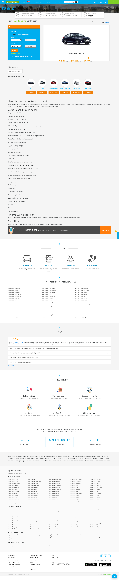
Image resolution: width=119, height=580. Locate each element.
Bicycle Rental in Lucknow (55, 541)
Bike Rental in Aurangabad (76, 483)
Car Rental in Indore (33, 521)
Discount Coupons (35, 569)
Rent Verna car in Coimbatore (48, 292)
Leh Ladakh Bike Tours (13, 549)
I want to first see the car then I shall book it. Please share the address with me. (34, 348)
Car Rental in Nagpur (74, 525)
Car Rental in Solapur (95, 529)
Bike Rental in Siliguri (74, 503)
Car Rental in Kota (53, 523)
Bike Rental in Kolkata (54, 495)
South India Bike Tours (74, 551)
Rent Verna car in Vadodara (14, 318)
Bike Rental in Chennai (95, 485)
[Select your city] (113, 2)
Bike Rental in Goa (74, 489)
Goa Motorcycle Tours (53, 551)
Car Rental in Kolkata (33, 523)
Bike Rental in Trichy (74, 505)
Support (32, 571)
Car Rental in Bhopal (12, 515)
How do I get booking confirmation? (21, 362)
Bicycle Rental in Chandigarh (35, 539)
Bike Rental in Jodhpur (75, 493)
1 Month (32, 56)
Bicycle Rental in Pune (13, 543)
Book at (13, 31)
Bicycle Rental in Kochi (13, 541)
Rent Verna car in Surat (80, 314)
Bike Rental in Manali (33, 497)
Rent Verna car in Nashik (81, 306)
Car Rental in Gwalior (95, 519)
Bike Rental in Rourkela (33, 503)
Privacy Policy (11, 571)
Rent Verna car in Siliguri (81, 312)
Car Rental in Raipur (33, 529)
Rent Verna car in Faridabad (14, 296)
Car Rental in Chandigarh (55, 515)
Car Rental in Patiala (33, 527)
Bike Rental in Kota (74, 495)
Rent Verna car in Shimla (47, 312)
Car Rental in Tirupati (54, 531)
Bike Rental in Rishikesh (13, 503)
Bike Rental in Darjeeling (54, 487)
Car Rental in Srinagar (13, 531)
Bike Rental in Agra (32, 483)
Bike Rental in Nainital (54, 499)
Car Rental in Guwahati (75, 519)
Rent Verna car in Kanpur (13, 302)
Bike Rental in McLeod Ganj (76, 497)
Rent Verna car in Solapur (14, 314)
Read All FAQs (12, 366)
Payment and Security (14, 566)
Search (14, 50)
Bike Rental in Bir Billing (54, 485)
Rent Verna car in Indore (13, 300)
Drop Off (13, 43)
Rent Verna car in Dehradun (14, 294)
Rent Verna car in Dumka (81, 294)
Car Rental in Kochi (12, 523)
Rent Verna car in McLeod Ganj (82, 304)
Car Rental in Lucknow (75, 523)
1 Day (12, 56)
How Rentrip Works (13, 564)
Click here (106, 22)
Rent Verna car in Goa (80, 296)
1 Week (27, 56)
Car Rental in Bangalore (95, 513)
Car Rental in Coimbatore (96, 515)
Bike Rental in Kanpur (95, 493)
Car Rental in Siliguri (74, 529)
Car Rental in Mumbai (54, 525)
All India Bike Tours (32, 551)
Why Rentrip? (11, 562)
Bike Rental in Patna (12, 501)
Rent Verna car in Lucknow (48, 304)
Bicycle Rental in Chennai (54, 539)
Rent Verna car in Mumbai (14, 306)
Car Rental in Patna (53, 527)
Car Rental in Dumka (74, 517)
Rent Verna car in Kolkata (81, 302)
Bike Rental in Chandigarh (75, 485)
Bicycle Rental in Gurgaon (96, 539)
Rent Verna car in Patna (47, 308)
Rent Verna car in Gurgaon (14, 298)
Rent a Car (16, 477)
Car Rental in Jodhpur (74, 521)
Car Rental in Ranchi (53, 529)
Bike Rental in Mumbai (13, 499)
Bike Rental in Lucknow (13, 497)
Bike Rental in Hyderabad (96, 491)
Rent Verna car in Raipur (47, 310)
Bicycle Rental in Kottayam (34, 541)
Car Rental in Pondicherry (75, 527)
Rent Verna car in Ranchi (81, 310)
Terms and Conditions (14, 569)
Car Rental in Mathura (95, 523)
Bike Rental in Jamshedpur (55, 493)
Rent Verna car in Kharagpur (48, 302)
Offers (54, 2)
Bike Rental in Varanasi (33, 507)
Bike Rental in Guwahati (13, 491)
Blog (32, 2)
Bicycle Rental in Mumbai (75, 541)
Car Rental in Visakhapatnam (55, 533)
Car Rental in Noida (12, 527)
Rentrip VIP (24, 2)
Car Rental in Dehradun (33, 517)
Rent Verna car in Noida (13, 308)
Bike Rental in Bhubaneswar (34, 485)
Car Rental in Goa (32, 519)
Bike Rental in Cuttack (33, 487)
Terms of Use (33, 564)
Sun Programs (107, 578)
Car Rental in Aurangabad (76, 513)
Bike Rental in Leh (94, 495)
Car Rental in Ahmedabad (34, 513)
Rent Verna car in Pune (13, 310)
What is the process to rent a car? (20, 339)
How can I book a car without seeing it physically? (25, 353)
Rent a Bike (10, 477)
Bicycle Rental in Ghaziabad (76, 539)
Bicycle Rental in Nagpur (95, 541)
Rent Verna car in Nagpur (47, 306)
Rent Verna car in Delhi (47, 294)
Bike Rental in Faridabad (13, 489)
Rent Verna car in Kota (13, 304)
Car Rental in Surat (32, 531)
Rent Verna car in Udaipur (81, 316)
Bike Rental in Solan (94, 503)
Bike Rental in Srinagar (33, 505)
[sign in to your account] (98, 2)
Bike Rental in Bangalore (95, 483)
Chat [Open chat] (114, 576)
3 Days (17, 56)
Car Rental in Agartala (13, 513)
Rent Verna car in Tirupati (14, 316)
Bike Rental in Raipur (74, 501)
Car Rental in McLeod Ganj (14, 525)
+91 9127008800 (61, 568)
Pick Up (12, 37)
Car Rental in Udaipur (95, 531)
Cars (106, 10)
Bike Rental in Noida (94, 499)
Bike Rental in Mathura (54, 497)
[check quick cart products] (105, 2)
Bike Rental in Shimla (54, 503)
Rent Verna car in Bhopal (13, 290)
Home (102, 10)
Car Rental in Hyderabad (13, 521)
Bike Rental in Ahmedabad (55, 483)
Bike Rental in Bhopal (13, 485)
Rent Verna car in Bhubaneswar (49, 290)
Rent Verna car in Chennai (14, 292)
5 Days (22, 56)
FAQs (118, 235)
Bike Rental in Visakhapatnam (56, 507)
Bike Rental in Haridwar (54, 491)
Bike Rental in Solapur (13, 505)
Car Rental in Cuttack (12, 517)
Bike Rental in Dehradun (75, 487)
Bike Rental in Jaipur (33, 493)
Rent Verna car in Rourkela (14, 312)
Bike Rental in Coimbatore (14, 487)
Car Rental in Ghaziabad (13, 519)
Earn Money (105, 230)
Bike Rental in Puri (53, 501)
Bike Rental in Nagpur (33, 499)
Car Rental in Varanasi (33, 533)
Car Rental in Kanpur (95, 521)
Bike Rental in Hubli (74, 491)
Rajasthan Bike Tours (53, 549)
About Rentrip (11, 559)
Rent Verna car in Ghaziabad (48, 296)
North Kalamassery (15, 71)
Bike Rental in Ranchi (95, 501)
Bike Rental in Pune (32, 501)
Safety (31, 566)
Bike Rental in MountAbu (95, 497)
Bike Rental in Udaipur (95, 505)
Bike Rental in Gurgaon (95, 489)
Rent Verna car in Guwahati (48, 298)
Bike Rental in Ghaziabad (55, 489)
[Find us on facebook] (101, 560)
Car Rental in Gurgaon (54, 519)
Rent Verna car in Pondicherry (82, 308)
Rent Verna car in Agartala (14, 288)
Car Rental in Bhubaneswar (34, 515)
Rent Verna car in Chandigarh (82, 290)
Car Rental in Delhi (53, 517)
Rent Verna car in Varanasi (48, 318)
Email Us (56, 561)
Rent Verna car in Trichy (47, 316)
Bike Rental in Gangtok (33, 489)
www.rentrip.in (19, 342)
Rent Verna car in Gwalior (81, 298)
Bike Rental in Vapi (12, 507)
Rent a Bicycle (22, 477)
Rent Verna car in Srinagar (48, 314)
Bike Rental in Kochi (32, 495)
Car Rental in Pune (12, 529)
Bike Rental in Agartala (13, 483)
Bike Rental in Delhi (94, 487)
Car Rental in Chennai (74, 515)
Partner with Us (34, 562)
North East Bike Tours (74, 549)
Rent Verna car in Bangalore (81, 288)
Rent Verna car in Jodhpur (81, 300)
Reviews (60, 2)
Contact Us (48, 2)
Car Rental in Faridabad (95, 517)
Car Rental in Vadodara (13, 533)
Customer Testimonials (36, 559)
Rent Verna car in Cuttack (81, 292)
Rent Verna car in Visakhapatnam (83, 318)
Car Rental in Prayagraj (95, 527)
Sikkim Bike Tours (93, 549)
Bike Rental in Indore (12, 493)
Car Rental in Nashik (94, 525)
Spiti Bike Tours (31, 549)
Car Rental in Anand (53, 513)
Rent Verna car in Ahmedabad (49, 288)
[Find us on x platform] (105, 560)
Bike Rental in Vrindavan (75, 507)
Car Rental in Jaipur (53, 521)
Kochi (110, 10)
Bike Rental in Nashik (74, 499)
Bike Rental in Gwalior (33, 491)
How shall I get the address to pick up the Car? (24, 358)
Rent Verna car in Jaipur (47, 300)
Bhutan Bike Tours (12, 551)
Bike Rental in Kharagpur (13, 495)
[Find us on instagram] (109, 560)
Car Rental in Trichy (74, 531)
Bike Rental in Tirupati (54, 505)
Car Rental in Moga (32, 525)
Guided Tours (38, 2)
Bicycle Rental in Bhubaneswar (15, 539)
